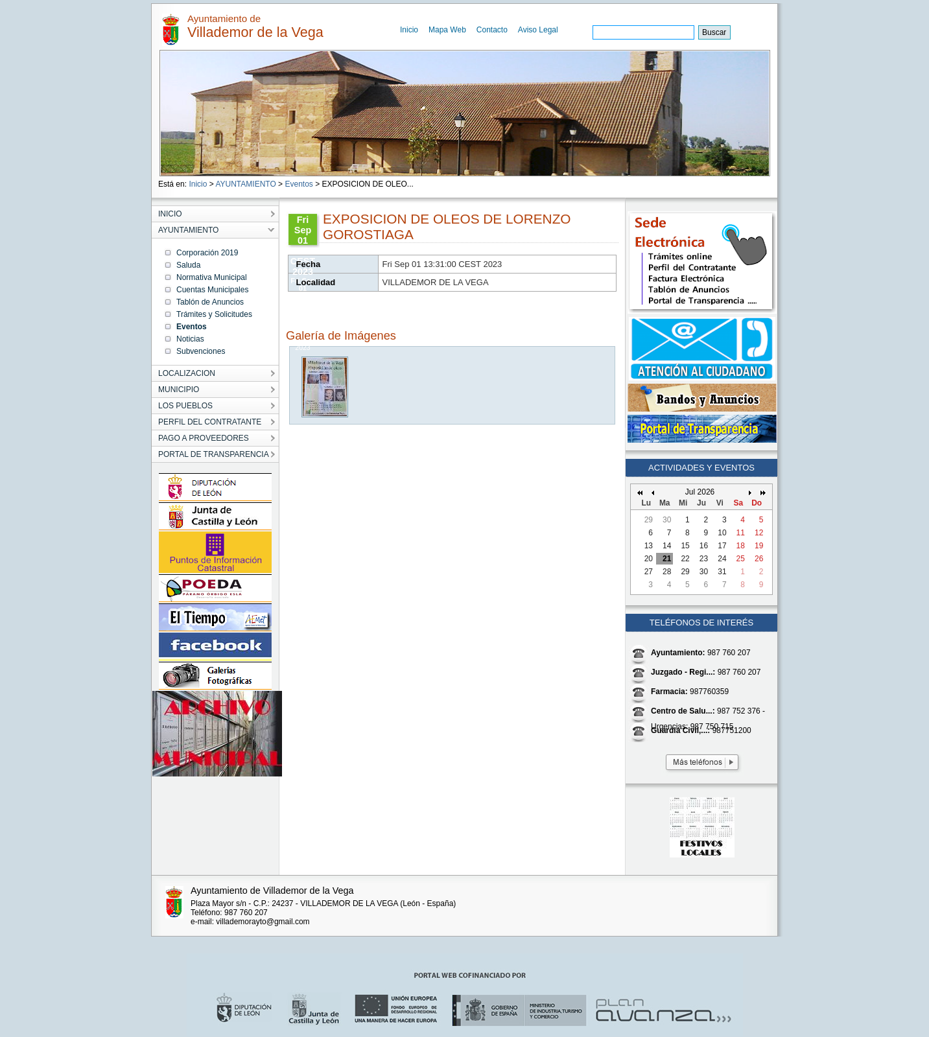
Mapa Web (447, 29)
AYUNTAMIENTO (245, 184)
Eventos (298, 184)
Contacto (492, 29)
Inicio (409, 29)
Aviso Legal (538, 29)
